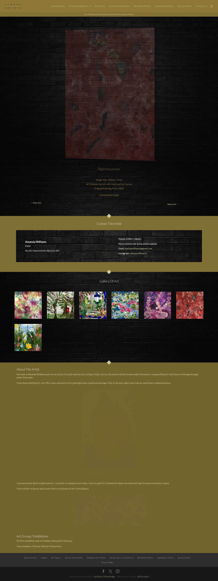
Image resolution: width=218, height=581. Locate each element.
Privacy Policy (107, 562)
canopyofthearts (138, 253)
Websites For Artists (96, 557)
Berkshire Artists (142, 6)
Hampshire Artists (164, 6)
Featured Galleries (78, 6)
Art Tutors (100, 6)
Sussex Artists (184, 6)
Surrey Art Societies (119, 6)
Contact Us (201, 6)
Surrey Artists (58, 6)
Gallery (44, 557)
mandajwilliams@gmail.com (138, 248)
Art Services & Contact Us (122, 557)
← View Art (17, 23)
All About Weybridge (104, 576)
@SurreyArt (143, 576)
